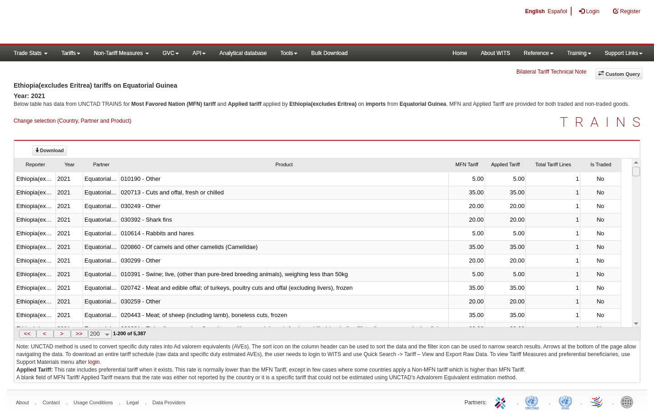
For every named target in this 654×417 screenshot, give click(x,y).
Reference (538, 53)
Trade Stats (31, 53)
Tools (288, 53)
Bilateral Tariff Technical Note (551, 72)
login (93, 362)
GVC (171, 53)
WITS (91, 22)
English (535, 11)
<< (27, 333)
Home (460, 53)
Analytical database (243, 53)
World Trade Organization (597, 401)
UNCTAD (534, 401)
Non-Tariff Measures (121, 53)
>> (78, 333)
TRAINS (603, 122)
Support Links (624, 53)
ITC (502, 401)
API (199, 53)
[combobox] (100, 334)
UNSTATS (565, 401)
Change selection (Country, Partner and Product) (72, 121)
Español (557, 11)
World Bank (629, 401)
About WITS (495, 53)
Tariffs (70, 53)
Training (579, 53)
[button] (27, 334)
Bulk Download (329, 53)
